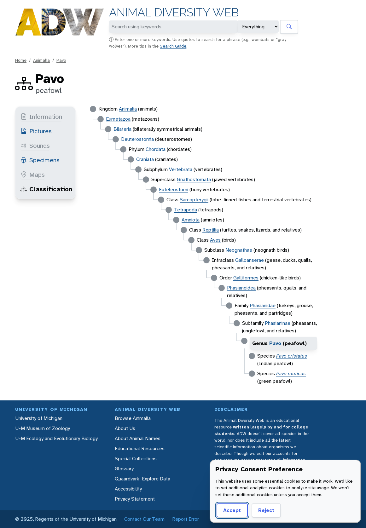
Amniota (191, 219)
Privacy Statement (135, 499)
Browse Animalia (133, 418)
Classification (46, 189)
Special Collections (136, 458)
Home (20, 60)
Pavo (61, 60)
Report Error (185, 519)
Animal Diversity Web (174, 12)
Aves (215, 240)
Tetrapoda (185, 209)
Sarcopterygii (194, 199)
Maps (32, 174)
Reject (266, 510)
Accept (232, 510)
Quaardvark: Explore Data (142, 478)
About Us (125, 428)
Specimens (40, 160)
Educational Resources (140, 448)
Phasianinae (277, 323)
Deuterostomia (137, 139)
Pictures (36, 131)
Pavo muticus (291, 373)
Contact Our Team (144, 519)
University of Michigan (38, 418)
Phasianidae (263, 305)
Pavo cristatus (291, 356)
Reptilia (210, 230)
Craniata (145, 159)
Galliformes (246, 277)
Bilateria (122, 129)
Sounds (35, 145)
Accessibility (128, 488)
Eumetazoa (118, 119)
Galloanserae (249, 260)
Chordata (156, 149)
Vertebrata (180, 169)
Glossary (124, 468)
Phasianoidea (241, 287)
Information (41, 116)
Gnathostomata (194, 179)
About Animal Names (137, 438)
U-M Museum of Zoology (42, 428)
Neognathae (238, 250)
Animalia (41, 60)
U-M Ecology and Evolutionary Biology (56, 438)
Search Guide (173, 46)
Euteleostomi (173, 189)
